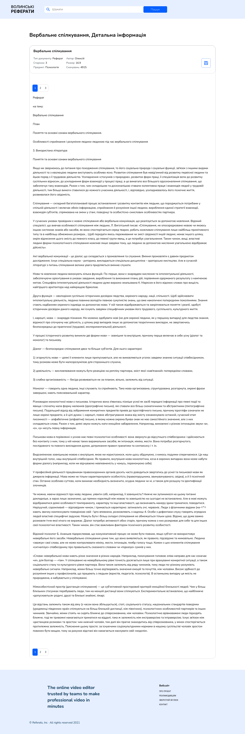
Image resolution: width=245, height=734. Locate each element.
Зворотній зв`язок (168, 700)
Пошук (155, 10)
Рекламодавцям (167, 696)
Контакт (163, 705)
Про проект (165, 691)
